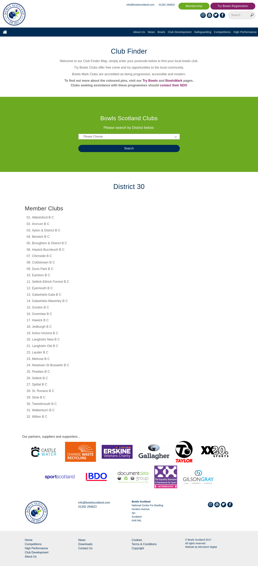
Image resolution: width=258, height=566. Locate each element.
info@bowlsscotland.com (140, 4)
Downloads (85, 544)
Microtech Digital (207, 546)
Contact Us (85, 548)
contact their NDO (173, 85)
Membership (194, 6)
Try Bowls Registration (233, 6)
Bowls (161, 31)
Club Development (179, 31)
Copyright (138, 548)
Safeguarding (202, 31)
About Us (139, 31)
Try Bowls (150, 80)
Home (29, 540)
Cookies (137, 540)
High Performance (245, 31)
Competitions (222, 31)
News (151, 31)
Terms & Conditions (144, 544)
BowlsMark (173, 80)
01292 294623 (167, 4)
